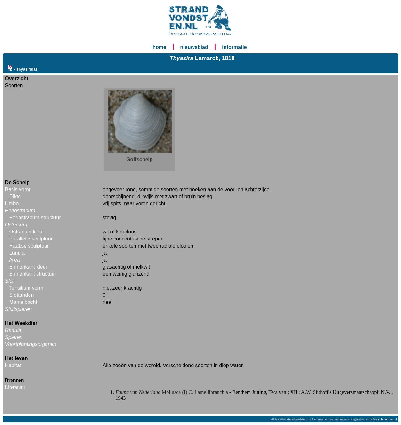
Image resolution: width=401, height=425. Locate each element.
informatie (234, 47)
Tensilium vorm (26, 288)
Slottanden (21, 295)
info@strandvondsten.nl (381, 419)
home (159, 47)
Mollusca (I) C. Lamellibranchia (172, 392)
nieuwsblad (194, 47)
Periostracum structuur (35, 217)
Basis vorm (17, 189)
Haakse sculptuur (29, 245)
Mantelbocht (23, 302)
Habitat (13, 365)
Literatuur (15, 387)
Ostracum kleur (26, 231)
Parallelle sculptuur (31, 238)
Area (14, 260)
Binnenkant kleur (28, 267)
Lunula (17, 253)
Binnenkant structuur (32, 274)
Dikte (15, 196)
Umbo (12, 203)
